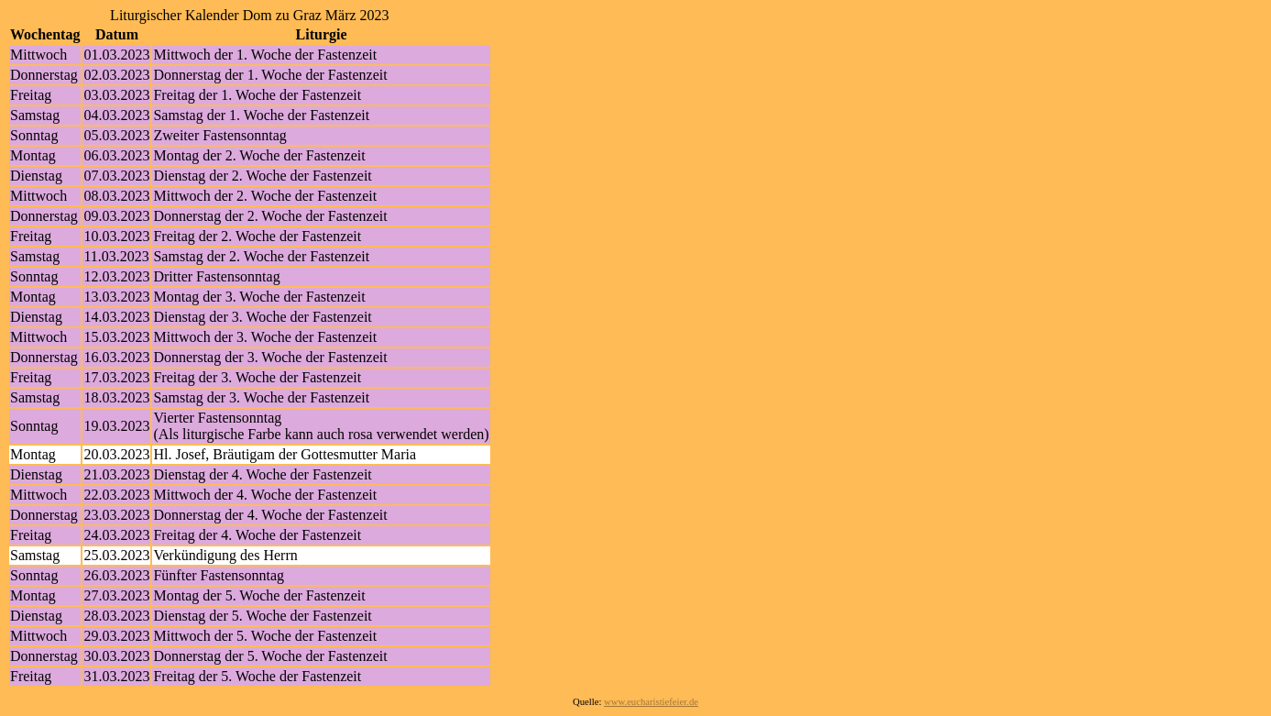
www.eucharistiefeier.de (651, 702)
